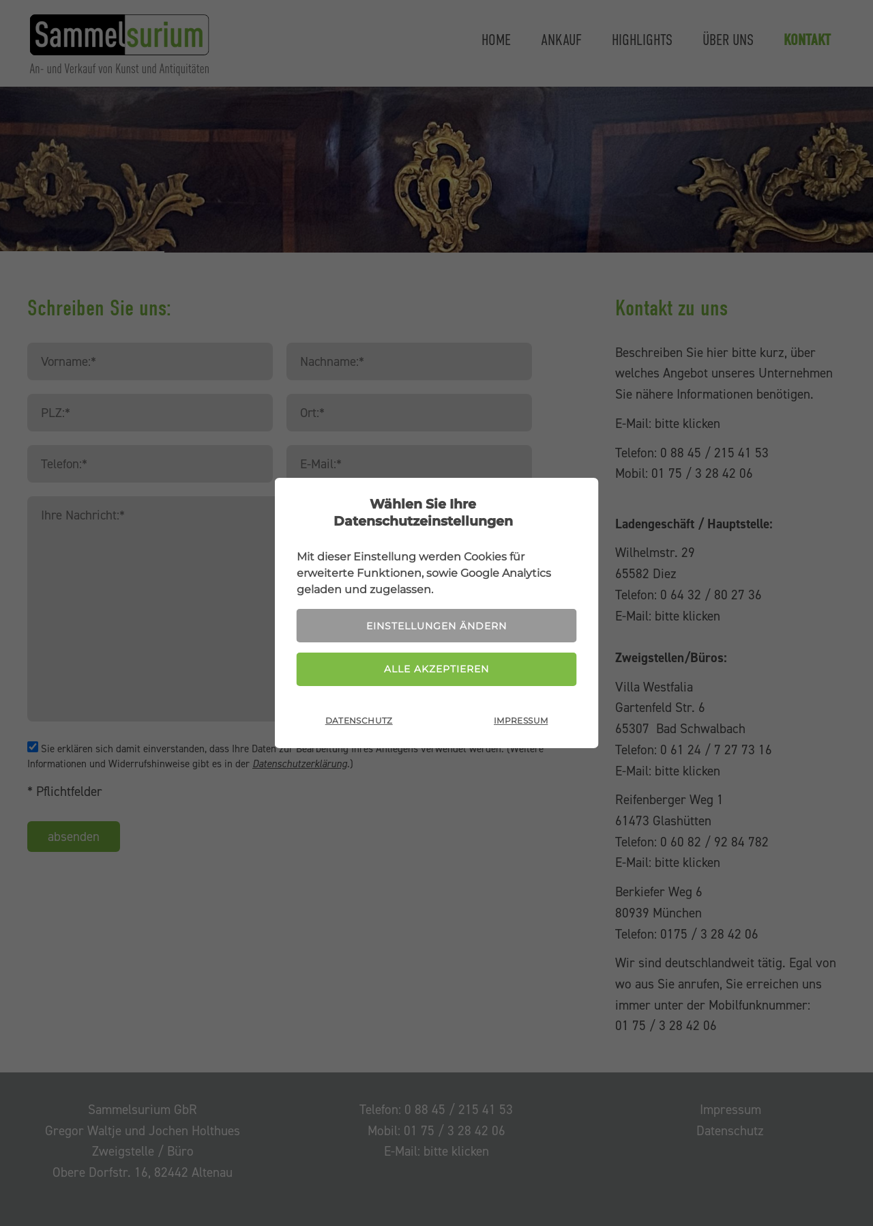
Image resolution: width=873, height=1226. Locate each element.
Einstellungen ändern (436, 626)
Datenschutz (359, 720)
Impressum (521, 720)
